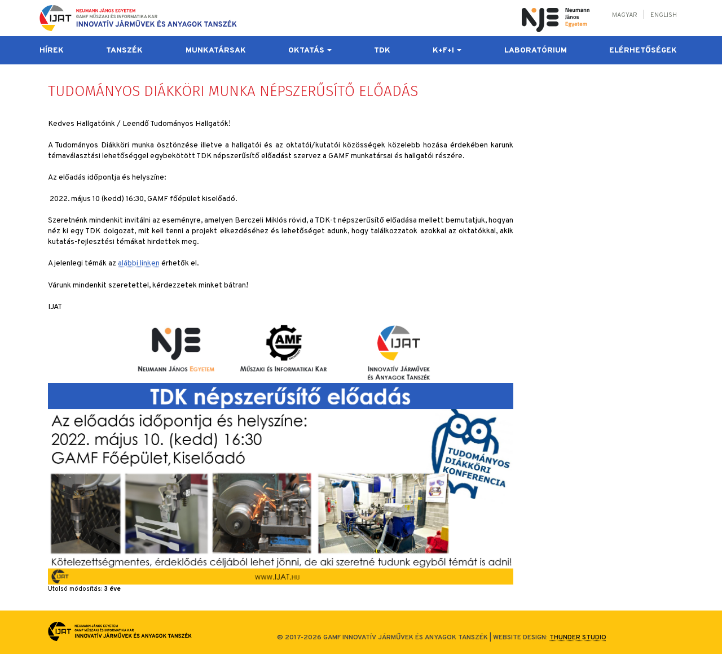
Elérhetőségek (643, 50)
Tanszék (124, 50)
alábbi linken (139, 263)
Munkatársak (216, 50)
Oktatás (310, 50)
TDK (382, 50)
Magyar (624, 15)
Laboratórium (535, 50)
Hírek (51, 50)
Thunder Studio (577, 637)
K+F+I (447, 50)
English (663, 15)
